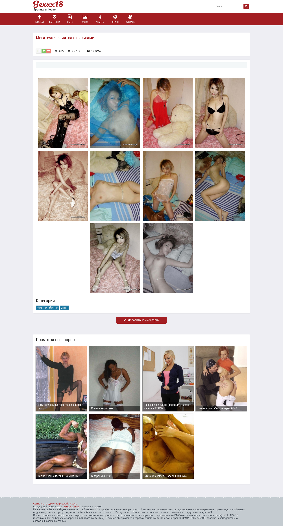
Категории (54, 18)
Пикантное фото (51, 6)
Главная (39, 18)
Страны (115, 18)
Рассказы (130, 18)
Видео (70, 18)
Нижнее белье (47, 308)
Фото (85, 18)
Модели (100, 18)
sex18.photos (71, 506)
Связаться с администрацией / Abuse (55, 503)
